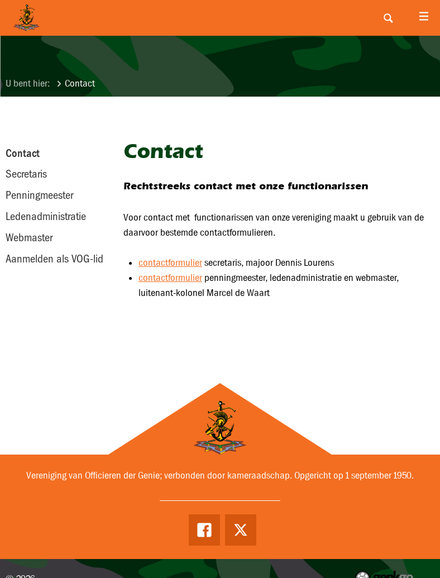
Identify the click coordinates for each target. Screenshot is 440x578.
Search (388, 17)
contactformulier (170, 263)
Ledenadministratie (46, 216)
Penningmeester (39, 195)
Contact (80, 83)
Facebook (204, 530)
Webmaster (29, 237)
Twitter (240, 530)
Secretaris (26, 173)
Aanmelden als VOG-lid (54, 258)
